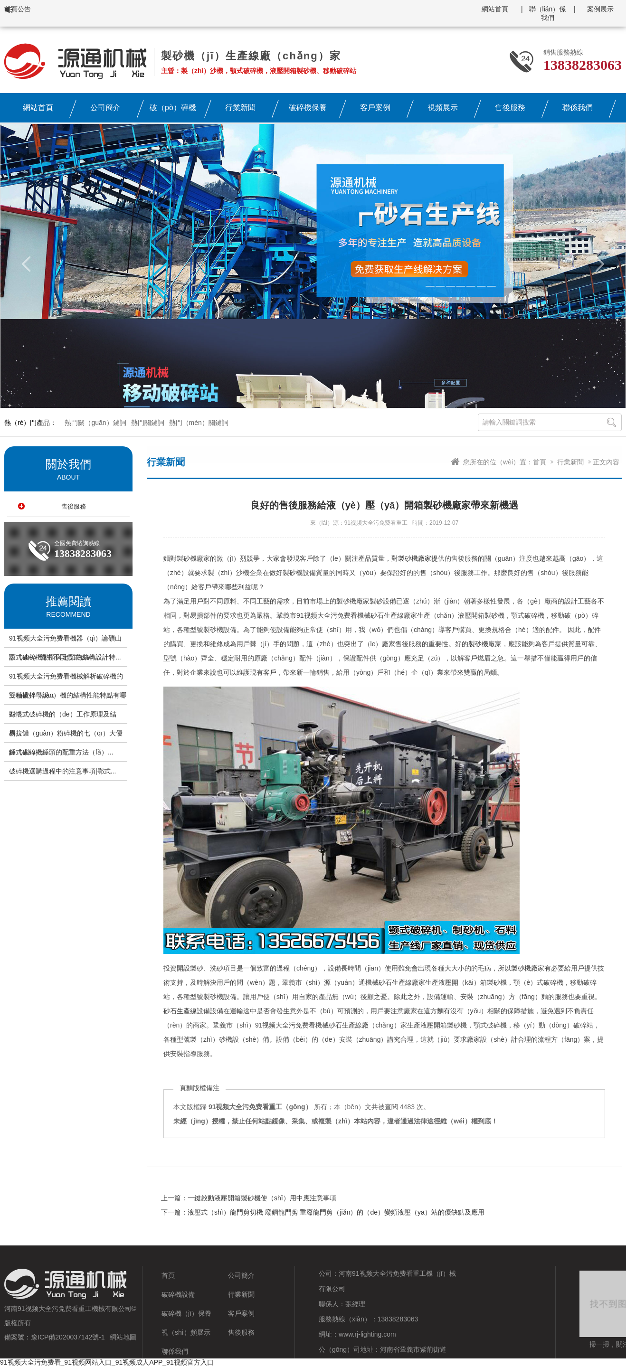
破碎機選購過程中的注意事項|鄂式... (62, 771)
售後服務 (510, 108)
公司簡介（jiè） (105, 110)
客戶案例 (375, 108)
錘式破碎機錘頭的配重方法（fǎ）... (61, 752)
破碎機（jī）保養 (186, 1313)
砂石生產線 (180, 1011)
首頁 (539, 462)
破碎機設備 (178, 1294)
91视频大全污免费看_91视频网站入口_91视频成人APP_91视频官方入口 (107, 1362)
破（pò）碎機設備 (173, 110)
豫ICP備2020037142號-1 (68, 1337)
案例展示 (600, 9)
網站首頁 (495, 9)
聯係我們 (577, 108)
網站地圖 (123, 1337)
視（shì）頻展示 (185, 1332)
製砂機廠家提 (418, 558)
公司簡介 (241, 1275)
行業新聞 (240, 108)
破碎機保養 (308, 108)
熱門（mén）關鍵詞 (198, 422)
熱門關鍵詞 (147, 422)
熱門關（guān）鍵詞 (95, 422)
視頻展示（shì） (442, 110)
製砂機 (478, 644)
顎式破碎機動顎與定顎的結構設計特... (65, 657)
